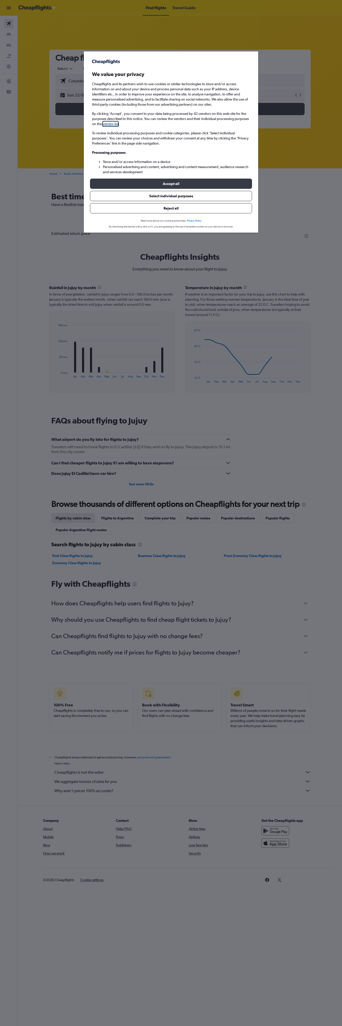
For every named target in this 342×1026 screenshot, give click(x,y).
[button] (171, 184)
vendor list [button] (110, 124)
